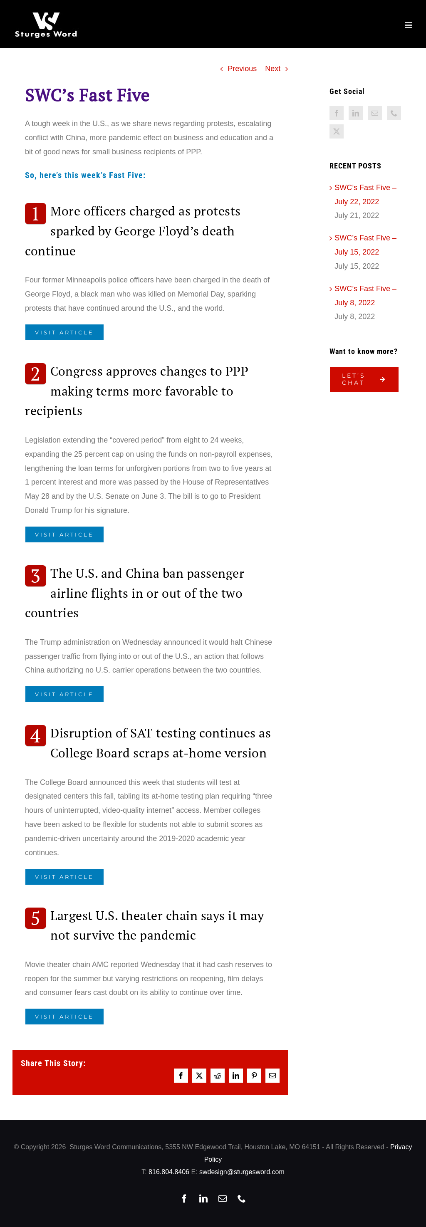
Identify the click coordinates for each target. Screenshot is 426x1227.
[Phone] (394, 113)
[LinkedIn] (356, 113)
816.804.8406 (169, 1171)
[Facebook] (336, 113)
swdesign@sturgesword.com (242, 1171)
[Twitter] (336, 131)
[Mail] (375, 113)
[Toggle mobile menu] (409, 25)
